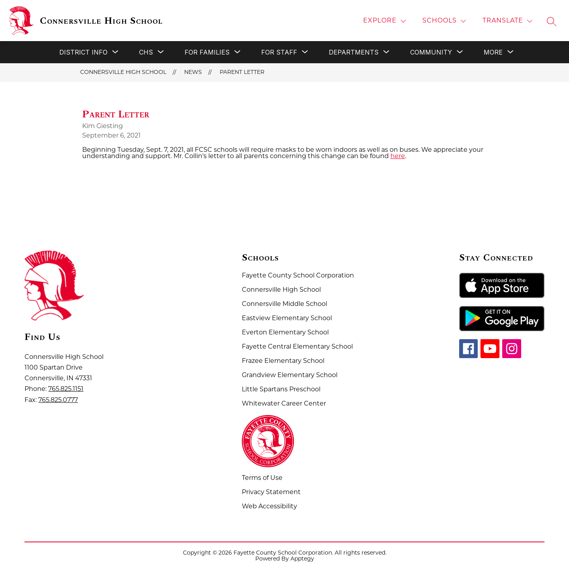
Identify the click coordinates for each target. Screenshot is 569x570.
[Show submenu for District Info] (83, 52)
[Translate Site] (507, 21)
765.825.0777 (58, 400)
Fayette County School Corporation (298, 276)
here (397, 156)
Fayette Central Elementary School (297, 347)
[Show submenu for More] (493, 52)
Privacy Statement (271, 492)
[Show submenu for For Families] (207, 52)
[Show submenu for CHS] (146, 52)
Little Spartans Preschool (281, 390)
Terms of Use (262, 478)
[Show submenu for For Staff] (279, 52)
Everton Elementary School (285, 333)
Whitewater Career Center (284, 404)
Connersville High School (123, 72)
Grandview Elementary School (289, 375)
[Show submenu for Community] (431, 52)
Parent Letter (242, 72)
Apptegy (302, 559)
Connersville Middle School (284, 304)
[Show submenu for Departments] (354, 52)
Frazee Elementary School (283, 361)
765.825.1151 (65, 389)
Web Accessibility (269, 507)
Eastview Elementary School (287, 318)
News (193, 72)
